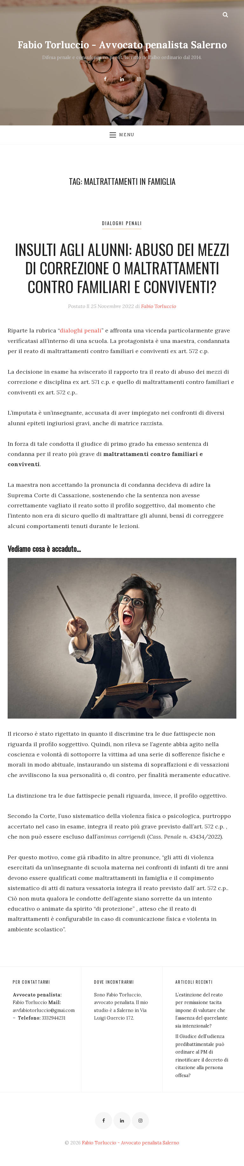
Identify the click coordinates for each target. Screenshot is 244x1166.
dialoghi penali (80, 330)
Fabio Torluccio (158, 306)
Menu (122, 134)
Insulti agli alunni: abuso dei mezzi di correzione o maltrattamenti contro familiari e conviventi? (122, 268)
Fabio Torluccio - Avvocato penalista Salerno (122, 44)
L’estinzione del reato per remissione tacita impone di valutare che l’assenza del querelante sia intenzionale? (201, 1010)
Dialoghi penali (122, 223)
